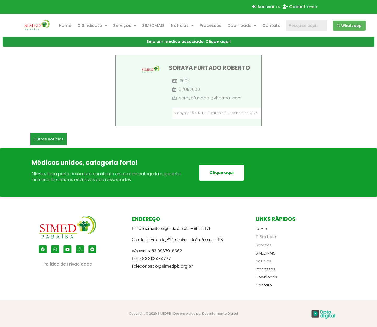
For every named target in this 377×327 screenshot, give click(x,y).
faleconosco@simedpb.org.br (162, 266)
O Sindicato (92, 25)
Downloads (242, 25)
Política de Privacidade (67, 264)
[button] (92, 25)
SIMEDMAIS (153, 25)
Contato (271, 25)
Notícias (182, 25)
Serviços (124, 25)
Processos (211, 25)
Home (65, 25)
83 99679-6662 (167, 251)
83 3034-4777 (156, 259)
